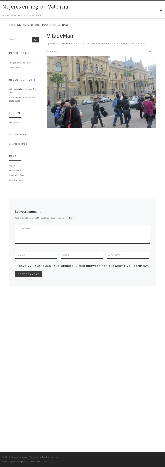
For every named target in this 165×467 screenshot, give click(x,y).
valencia (54, 43)
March (26, 24)
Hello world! (14, 67)
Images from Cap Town (45, 24)
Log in (12, 165)
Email (67, 255)
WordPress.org (16, 180)
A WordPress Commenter (21, 97)
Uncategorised (18, 144)
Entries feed (15, 170)
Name (21, 255)
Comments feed (16, 175)
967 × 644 (112, 43)
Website (114, 255)
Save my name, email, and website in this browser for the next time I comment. (84, 266)
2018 (19, 24)
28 (32, 24)
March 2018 (14, 122)
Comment (24, 228)
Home (12, 24)
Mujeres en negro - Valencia (24, 465)
